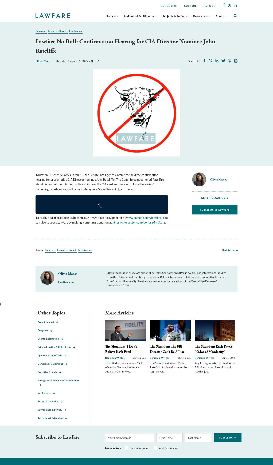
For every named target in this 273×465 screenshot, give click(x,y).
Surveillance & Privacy (52, 409)
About (220, 16)
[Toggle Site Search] (235, 16)
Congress (41, 31)
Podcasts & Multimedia (139, 16)
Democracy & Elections (52, 363)
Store (210, 5)
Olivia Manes (44, 61)
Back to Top (228, 250)
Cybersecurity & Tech (52, 355)
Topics (110, 16)
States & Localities (50, 401)
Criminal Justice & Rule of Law (56, 347)
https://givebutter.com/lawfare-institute (138, 222)
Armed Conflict (48, 322)
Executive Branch (57, 31)
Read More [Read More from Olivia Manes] (64, 282)
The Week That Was (169, 448)
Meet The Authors (213, 197)
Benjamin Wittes (115, 357)
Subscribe (169, 5)
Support (191, 5)
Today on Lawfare (139, 448)
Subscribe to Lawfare (215, 209)
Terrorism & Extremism (52, 418)
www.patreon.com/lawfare (143, 218)
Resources (200, 16)
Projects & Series (173, 16)
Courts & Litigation (50, 338)
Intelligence (76, 31)
